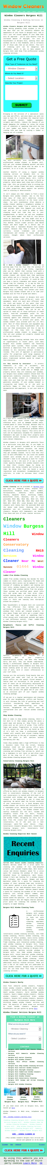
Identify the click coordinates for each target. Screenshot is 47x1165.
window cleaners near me (13, 900)
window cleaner (21, 162)
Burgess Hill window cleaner (15, 196)
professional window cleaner (15, 332)
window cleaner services (29, 1002)
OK (41, 1163)
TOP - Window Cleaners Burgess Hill (17, 1117)
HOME (19, 11)
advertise (32, 198)
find (9, 986)
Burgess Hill (38, 486)
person (41, 216)
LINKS (23, 11)
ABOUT (28, 11)
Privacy (42, 1144)
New (11, 1144)
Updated (18, 1144)
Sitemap (5, 1144)
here (35, 1008)
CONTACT (34, 11)
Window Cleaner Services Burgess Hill (22, 1012)
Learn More (30, 1163)
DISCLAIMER (41, 11)
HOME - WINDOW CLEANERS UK (23, 1134)
